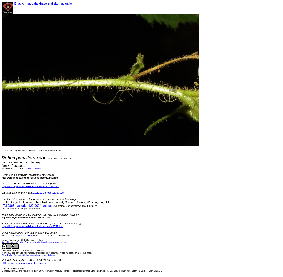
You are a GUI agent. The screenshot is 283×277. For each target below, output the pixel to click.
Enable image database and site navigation (43, 3)
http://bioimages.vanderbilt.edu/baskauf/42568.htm (30, 186)
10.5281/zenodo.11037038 (48, 192)
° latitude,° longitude (28, 205)
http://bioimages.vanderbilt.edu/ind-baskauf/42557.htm (32, 226)
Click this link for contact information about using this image (29, 255)
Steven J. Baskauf (33, 169)
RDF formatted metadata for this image (24, 263)
